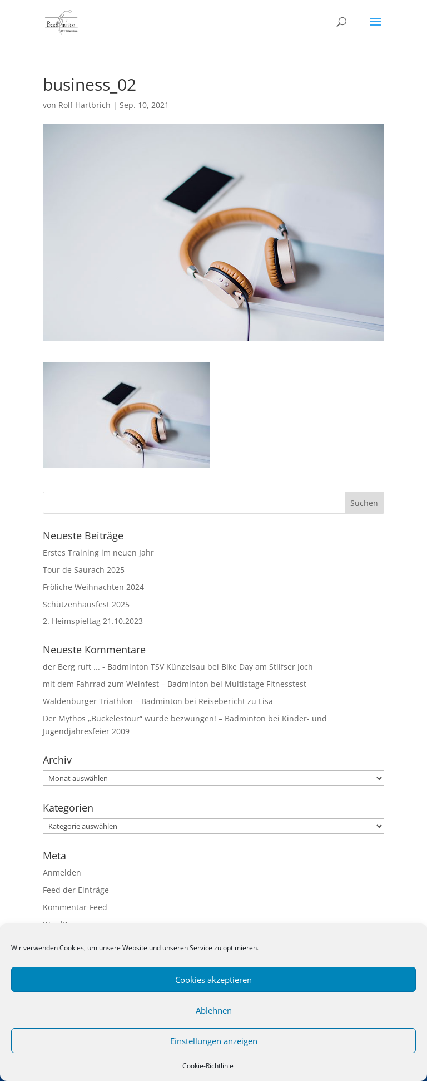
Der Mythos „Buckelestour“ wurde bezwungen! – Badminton (154, 718)
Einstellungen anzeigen (213, 1040)
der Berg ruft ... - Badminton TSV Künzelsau (124, 666)
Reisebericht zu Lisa (235, 701)
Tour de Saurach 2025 (84, 569)
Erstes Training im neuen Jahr (98, 552)
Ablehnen (214, 1010)
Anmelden (62, 872)
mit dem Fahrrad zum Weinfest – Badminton (125, 684)
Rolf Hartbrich (84, 105)
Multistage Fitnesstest (265, 684)
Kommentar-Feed (75, 907)
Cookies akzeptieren (213, 979)
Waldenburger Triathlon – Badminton (112, 701)
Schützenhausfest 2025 (86, 604)
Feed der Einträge (76, 890)
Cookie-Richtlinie (208, 1065)
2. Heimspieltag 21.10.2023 (93, 621)
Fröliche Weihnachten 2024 (93, 587)
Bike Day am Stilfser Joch (267, 666)
